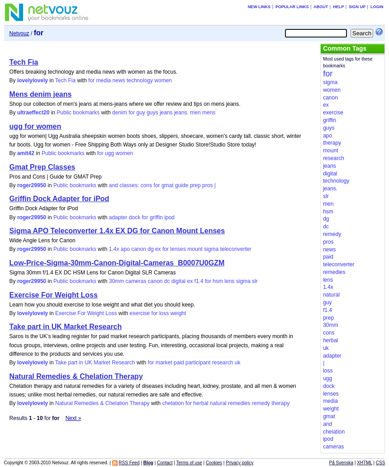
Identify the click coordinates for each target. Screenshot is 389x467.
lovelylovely (32, 80)
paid (179, 362)
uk (238, 362)
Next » (73, 418)
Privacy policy (239, 462)
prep (195, 185)
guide (181, 185)
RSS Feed (129, 462)
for (91, 80)
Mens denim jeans (40, 94)
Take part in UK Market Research (65, 326)
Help (338, 7)
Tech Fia (23, 62)
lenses (178, 249)
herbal (200, 403)
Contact (164, 462)
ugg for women (35, 126)
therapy (280, 403)
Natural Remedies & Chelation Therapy (76, 376)
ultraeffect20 (33, 112)
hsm (218, 281)
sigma (211, 249)
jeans (166, 112)
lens (229, 281)
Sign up (357, 7)
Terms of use (189, 462)
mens (208, 112)
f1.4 (199, 281)
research (222, 362)
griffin (156, 217)
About (320, 7)
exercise (140, 313)
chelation (173, 403)
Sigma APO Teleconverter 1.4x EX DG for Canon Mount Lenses (117, 231)
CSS (380, 462)
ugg (109, 153)
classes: (129, 185)
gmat (167, 185)
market (164, 362)
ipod (169, 217)
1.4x (114, 249)
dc (167, 281)
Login (377, 7)
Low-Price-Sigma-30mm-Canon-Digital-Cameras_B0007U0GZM (117, 263)
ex (158, 249)
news (119, 80)
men (195, 112)
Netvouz (19, 33)
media (103, 80)
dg (150, 249)
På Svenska (341, 462)
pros (207, 185)
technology (140, 80)
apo (125, 249)
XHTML (364, 462)
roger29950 (31, 185)
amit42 (25, 153)
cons (146, 185)
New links (259, 7)
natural (218, 403)
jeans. (181, 112)
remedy (261, 403)
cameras (135, 281)
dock (134, 217)
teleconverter (235, 249)
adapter (118, 217)
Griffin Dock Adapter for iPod (59, 199)
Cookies (214, 462)
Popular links (292, 7)
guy (140, 112)
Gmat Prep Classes (42, 167)
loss (164, 313)
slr (255, 281)
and (113, 185)
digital (178, 281)
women (163, 80)
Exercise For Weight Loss (53, 295)
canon (138, 249)
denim (119, 112)
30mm (116, 281)
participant (197, 362)
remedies (239, 403)
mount (194, 249)
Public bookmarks (78, 112)
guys (152, 112)
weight (178, 313)
